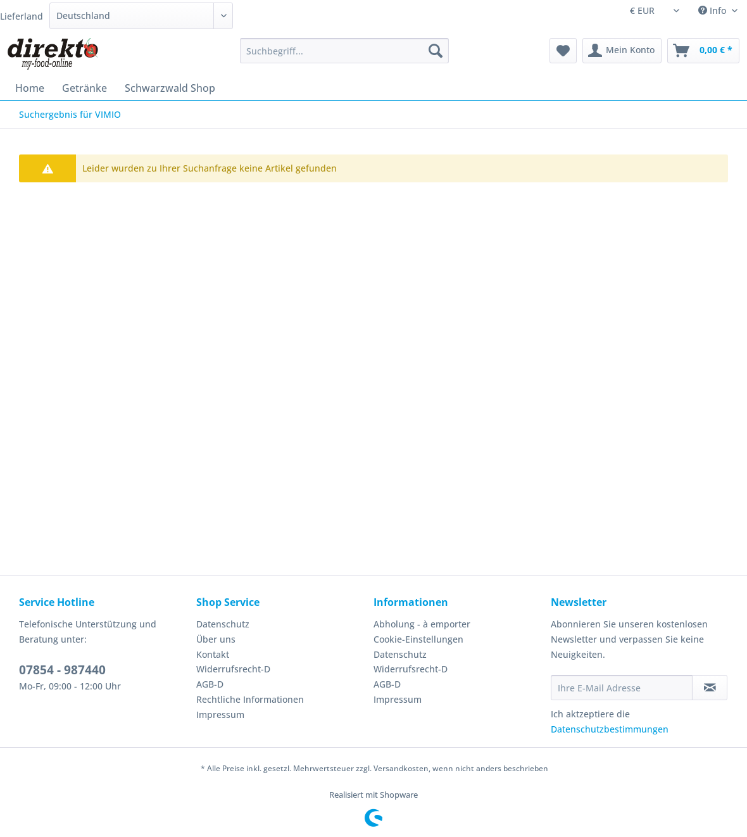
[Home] (29, 88)
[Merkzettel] (563, 50)
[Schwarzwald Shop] (170, 88)
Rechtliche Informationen (250, 699)
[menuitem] (344, 56)
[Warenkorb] (703, 50)
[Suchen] (435, 50)
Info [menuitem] (713, 10)
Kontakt (212, 654)
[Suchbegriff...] (344, 50)
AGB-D (209, 684)
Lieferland (21, 16)
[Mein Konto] (622, 50)
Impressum (220, 714)
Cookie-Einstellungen (418, 639)
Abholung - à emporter (422, 624)
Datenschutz (222, 624)
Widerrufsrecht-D (233, 669)
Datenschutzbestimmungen (610, 729)
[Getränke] (84, 88)
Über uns (215, 639)
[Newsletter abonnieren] (709, 687)
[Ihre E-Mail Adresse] (622, 687)
